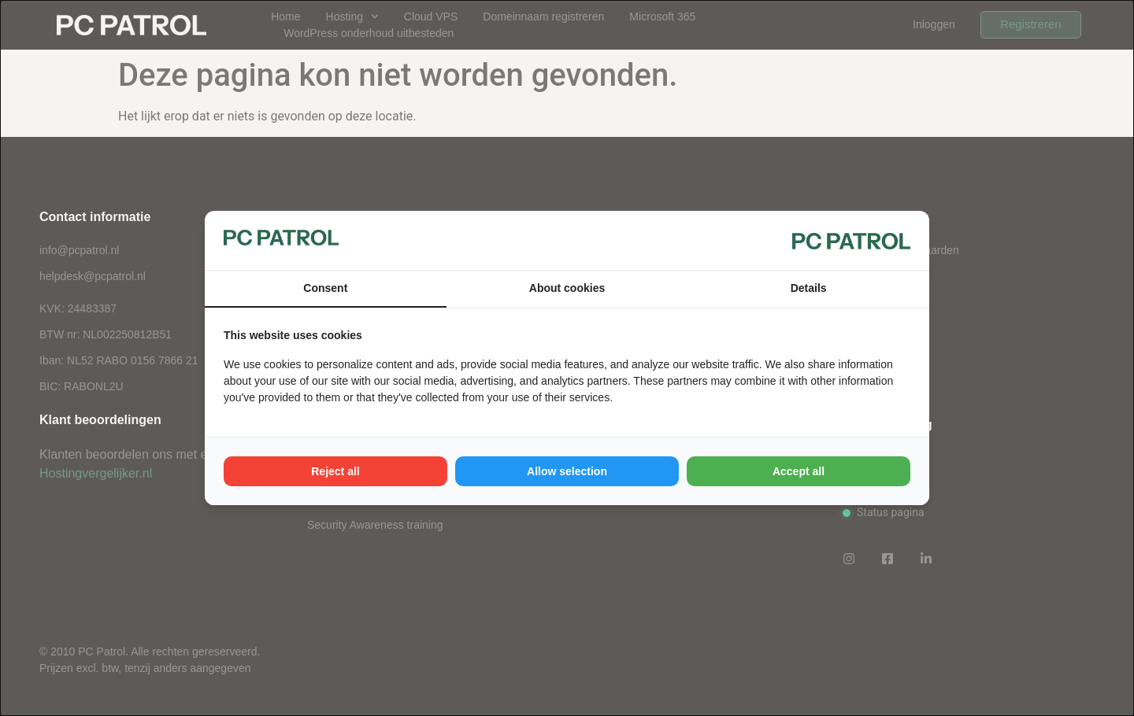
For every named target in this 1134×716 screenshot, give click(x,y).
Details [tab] (809, 288)
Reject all (335, 471)
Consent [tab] (325, 288)
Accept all (799, 471)
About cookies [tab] (567, 288)
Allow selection (567, 471)
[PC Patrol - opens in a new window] (851, 240)
